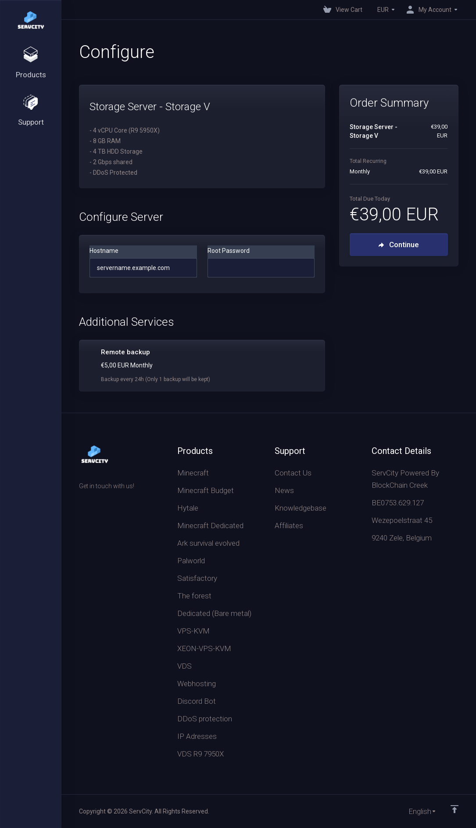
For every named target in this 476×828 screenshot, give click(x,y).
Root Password (229, 250)
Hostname (103, 250)
